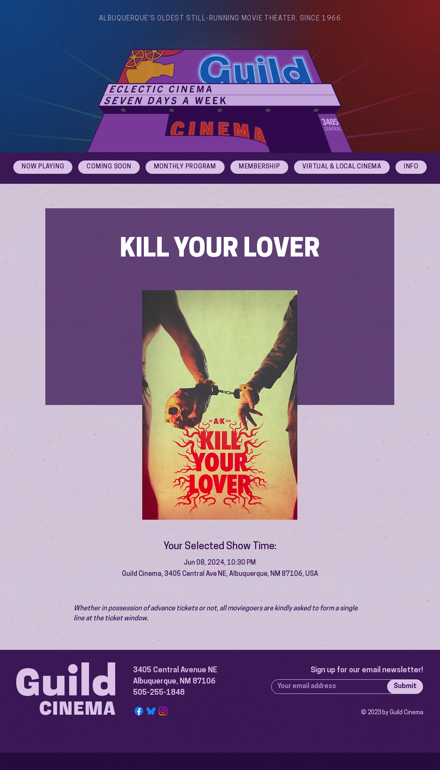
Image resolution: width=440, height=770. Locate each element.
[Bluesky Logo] (151, 711)
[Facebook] (139, 711)
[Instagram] (163, 711)
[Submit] (405, 686)
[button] (411, 167)
